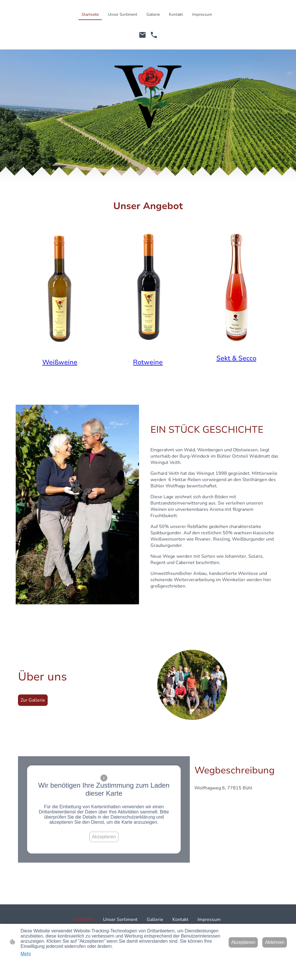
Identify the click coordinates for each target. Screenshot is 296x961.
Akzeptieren (104, 836)
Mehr (26, 953)
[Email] (142, 34)
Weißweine (59, 362)
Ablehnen (274, 942)
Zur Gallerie (33, 700)
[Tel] (153, 34)
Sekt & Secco (236, 358)
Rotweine (148, 362)
